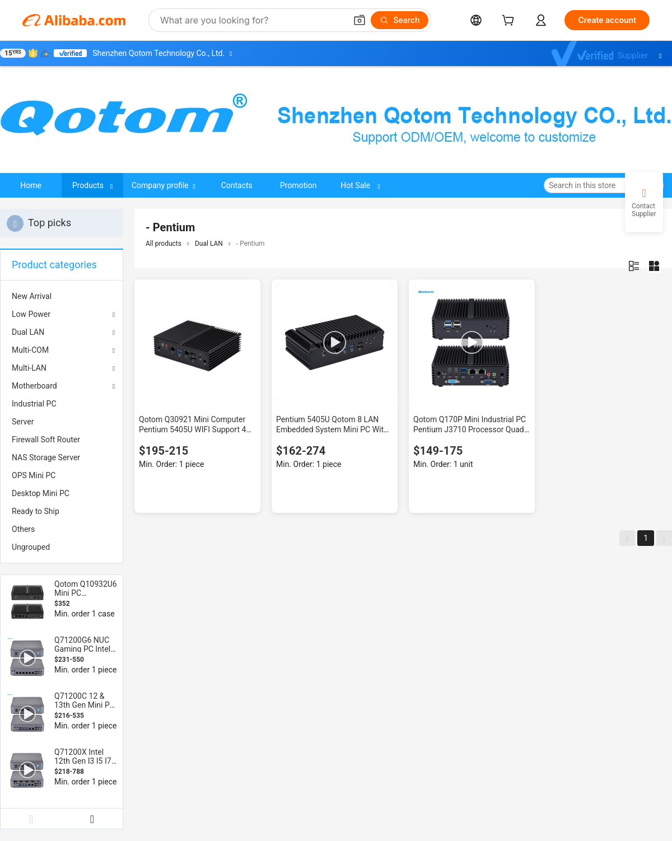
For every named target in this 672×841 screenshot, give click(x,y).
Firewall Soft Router (46, 439)
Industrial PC (34, 403)
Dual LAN (28, 332)
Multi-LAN (29, 367)
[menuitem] (62, 296)
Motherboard (34, 385)
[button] (359, 20)
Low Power (31, 314)
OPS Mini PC (33, 475)
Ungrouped (31, 547)
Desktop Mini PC (40, 493)
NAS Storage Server (46, 457)
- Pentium (250, 243)
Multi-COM (30, 349)
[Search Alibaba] (252, 20)
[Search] (399, 20)
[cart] (510, 21)
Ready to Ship (35, 511)
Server (23, 421)
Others (23, 529)
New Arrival (32, 296)
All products (163, 243)
